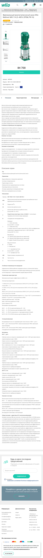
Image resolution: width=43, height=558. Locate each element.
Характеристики (21, 98)
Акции (17, 512)
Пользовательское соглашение (6, 513)
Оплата (3, 524)
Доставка (4, 521)
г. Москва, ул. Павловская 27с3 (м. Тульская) (33, 515)
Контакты (4, 533)
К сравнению (7, 24)
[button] (1, 97)
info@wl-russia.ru (33, 524)
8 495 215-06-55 (29, 1)
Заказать (21, 72)
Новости (17, 514)
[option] (6, 36)
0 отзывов (10, 22)
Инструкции (35, 98)
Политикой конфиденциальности (21, 549)
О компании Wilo (6, 518)
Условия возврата (6, 516)
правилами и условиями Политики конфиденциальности (22, 480)
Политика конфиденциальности (7, 529)
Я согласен (8, 553)
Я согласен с (21, 479)
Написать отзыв (18, 22)
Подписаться (21, 476)
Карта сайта (18, 517)
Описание (8, 98)
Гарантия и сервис (6, 526)
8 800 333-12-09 (37, 1)
